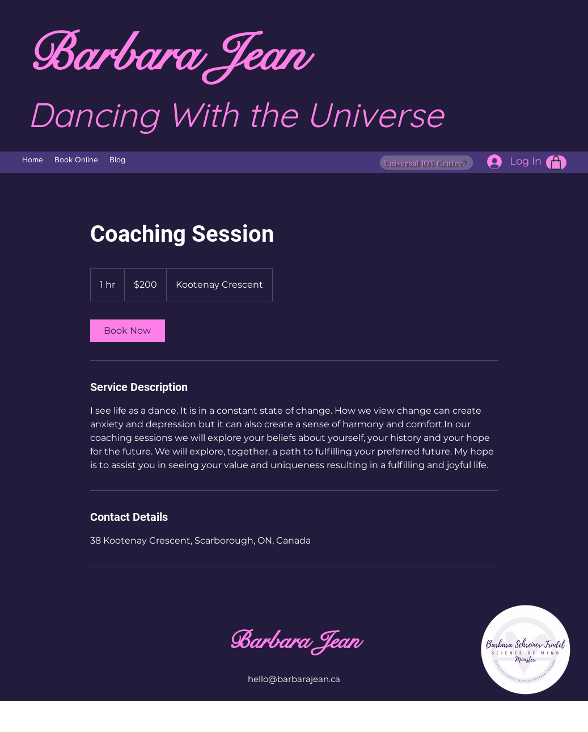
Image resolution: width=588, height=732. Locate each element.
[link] (127, 330)
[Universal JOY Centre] (426, 162)
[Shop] (556, 162)
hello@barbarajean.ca (294, 679)
